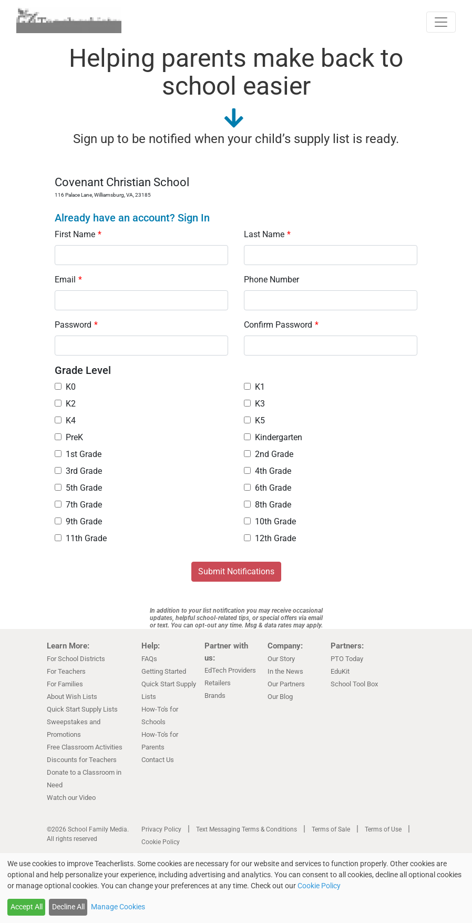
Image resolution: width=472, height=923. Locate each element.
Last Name (267, 234)
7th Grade (78, 505)
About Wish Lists (72, 697)
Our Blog (280, 697)
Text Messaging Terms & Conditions (246, 829)
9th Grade (78, 521)
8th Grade (267, 505)
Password (76, 325)
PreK (69, 437)
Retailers (217, 683)
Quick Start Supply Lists (82, 709)
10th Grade (270, 521)
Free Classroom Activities (84, 747)
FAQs (149, 659)
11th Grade (81, 538)
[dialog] (236, 888)
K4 (65, 420)
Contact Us (157, 760)
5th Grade (78, 488)
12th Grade (270, 538)
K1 (254, 387)
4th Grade (267, 471)
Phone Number (271, 280)
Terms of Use (383, 829)
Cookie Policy (160, 842)
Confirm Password (281, 325)
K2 (65, 404)
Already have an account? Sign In (132, 217)
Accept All (27, 906)
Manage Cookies (118, 906)
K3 (254, 404)
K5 (254, 420)
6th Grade (267, 488)
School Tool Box (354, 684)
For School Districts (76, 659)
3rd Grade (78, 471)
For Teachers (66, 671)
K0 (65, 387)
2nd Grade (268, 454)
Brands (214, 695)
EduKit (340, 671)
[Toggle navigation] (441, 22)
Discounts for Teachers (82, 760)
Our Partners (286, 684)
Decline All (68, 906)
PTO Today (347, 659)
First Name (78, 234)
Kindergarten (273, 437)
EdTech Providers (230, 670)
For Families (65, 684)
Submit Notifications (236, 571)
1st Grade (78, 454)
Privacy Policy (161, 829)
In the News (285, 671)
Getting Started (163, 671)
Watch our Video (71, 798)
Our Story (281, 659)
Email (68, 280)
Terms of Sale (331, 829)
